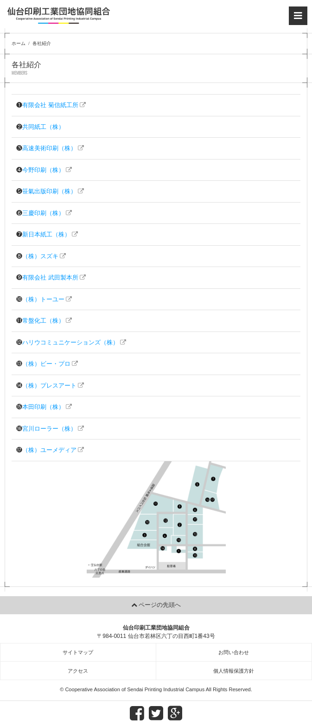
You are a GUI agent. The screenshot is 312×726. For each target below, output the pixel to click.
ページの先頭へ (160, 604)
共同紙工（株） (43, 126)
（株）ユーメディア (49, 449)
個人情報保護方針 (233, 671)
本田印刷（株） (43, 406)
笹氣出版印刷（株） (49, 191)
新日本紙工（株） (46, 234)
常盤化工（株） (43, 320)
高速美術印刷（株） (49, 148)
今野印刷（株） (43, 169)
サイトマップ (78, 652)
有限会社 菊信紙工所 (50, 105)
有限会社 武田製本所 (50, 277)
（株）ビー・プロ (46, 363)
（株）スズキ (40, 256)
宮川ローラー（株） (49, 428)
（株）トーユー (43, 299)
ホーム (18, 43)
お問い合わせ (233, 652)
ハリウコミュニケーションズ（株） (70, 342)
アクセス (78, 671)
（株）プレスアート (49, 385)
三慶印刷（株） (43, 213)
